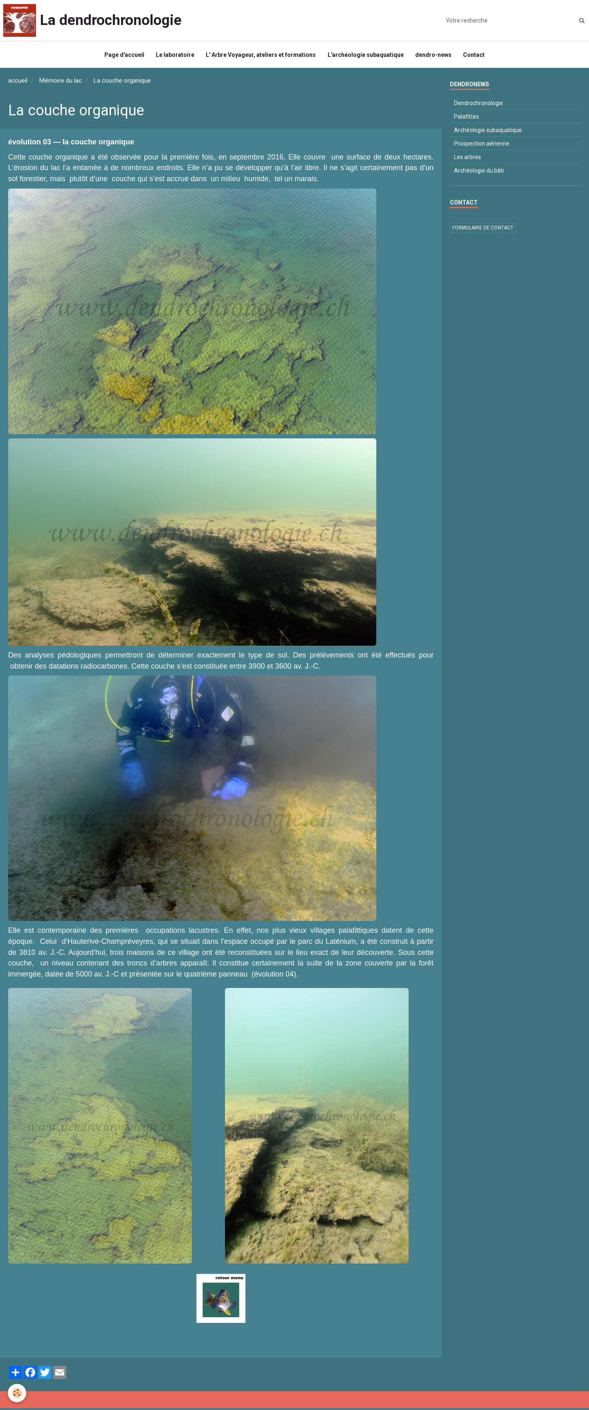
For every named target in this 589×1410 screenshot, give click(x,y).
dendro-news (434, 55)
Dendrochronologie (478, 105)
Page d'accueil (123, 55)
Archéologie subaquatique (488, 132)
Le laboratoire (174, 55)
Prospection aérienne (481, 145)
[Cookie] (17, 1393)
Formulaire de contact (482, 230)
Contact (476, 55)
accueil (17, 82)
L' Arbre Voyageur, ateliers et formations (261, 55)
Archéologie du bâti (479, 172)
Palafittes (466, 118)
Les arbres (467, 159)
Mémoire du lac (60, 82)
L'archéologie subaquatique (366, 55)
